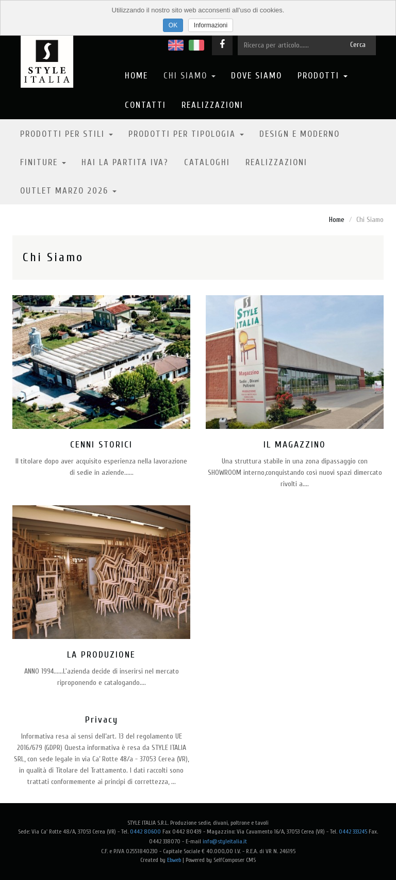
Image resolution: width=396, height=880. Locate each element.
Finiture (43, 162)
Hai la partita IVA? (125, 162)
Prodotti (323, 76)
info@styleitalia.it (225, 841)
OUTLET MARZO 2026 (68, 191)
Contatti (145, 105)
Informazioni (210, 25)
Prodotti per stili (66, 134)
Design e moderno (299, 134)
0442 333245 (353, 831)
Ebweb (174, 859)
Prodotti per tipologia (186, 134)
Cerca (358, 44)
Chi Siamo (189, 76)
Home (136, 76)
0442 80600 (145, 831)
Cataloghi (207, 162)
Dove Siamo (256, 76)
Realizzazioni (212, 105)
